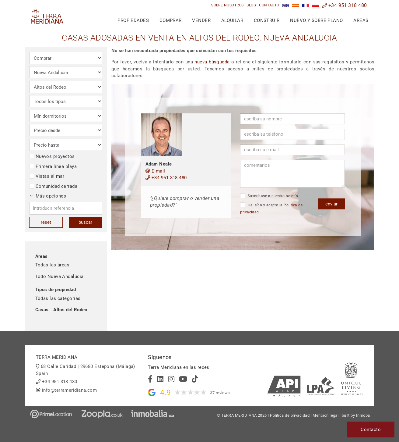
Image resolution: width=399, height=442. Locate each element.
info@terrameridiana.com (69, 390)
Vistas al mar (47, 176)
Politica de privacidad (290, 415)
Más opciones (48, 196)
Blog (251, 5)
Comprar (170, 20)
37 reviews (220, 392)
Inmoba (363, 415)
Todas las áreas (52, 265)
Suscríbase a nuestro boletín (269, 195)
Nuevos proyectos (52, 156)
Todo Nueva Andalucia (59, 276)
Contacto (269, 5)
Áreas (360, 20)
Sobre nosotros (227, 5)
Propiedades (133, 20)
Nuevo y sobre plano (316, 20)
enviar (331, 204)
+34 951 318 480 (344, 5)
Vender (201, 20)
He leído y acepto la (271, 208)
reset (46, 222)
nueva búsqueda (211, 62)
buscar (85, 222)
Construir (267, 20)
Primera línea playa (53, 166)
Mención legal (325, 415)
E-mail (155, 171)
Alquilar (232, 20)
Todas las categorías (58, 298)
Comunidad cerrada (53, 186)
